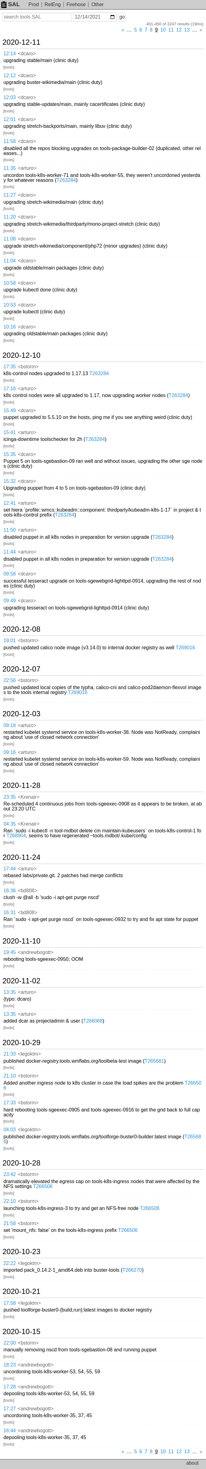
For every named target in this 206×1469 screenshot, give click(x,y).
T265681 (154, 1061)
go (122, 16)
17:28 (9, 1386)
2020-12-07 (21, 669)
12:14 (9, 53)
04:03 (9, 1129)
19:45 (9, 952)
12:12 (9, 75)
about (192, 1463)
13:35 (9, 992)
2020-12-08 (21, 629)
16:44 (9, 1430)
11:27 (9, 195)
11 (171, 29)
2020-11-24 (21, 857)
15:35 (9, 454)
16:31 (9, 912)
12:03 (9, 97)
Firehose (76, 4)
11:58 (9, 141)
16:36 (9, 890)
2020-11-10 (21, 941)
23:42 (9, 1174)
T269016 (185, 647)
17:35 (9, 366)
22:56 (9, 680)
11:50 (9, 530)
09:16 (9, 752)
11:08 (9, 238)
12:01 (9, 119)
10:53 (9, 305)
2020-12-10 (21, 355)
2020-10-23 (21, 1251)
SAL (10, 4)
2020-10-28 (21, 1163)
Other (97, 4)
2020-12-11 (21, 42)
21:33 (9, 1054)
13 (187, 29)
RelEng (52, 4)
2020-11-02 (21, 980)
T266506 (43, 1186)
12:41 (9, 503)
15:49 (9, 410)
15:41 (9, 432)
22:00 (9, 1343)
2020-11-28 (21, 785)
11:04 (9, 260)
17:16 (9, 388)
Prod (33, 4)
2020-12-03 (21, 713)
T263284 (66, 180)
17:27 (9, 1408)
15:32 (9, 481)
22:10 (9, 1201)
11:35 (9, 168)
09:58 (9, 573)
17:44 (9, 868)
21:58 (9, 1223)
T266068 (93, 1020)
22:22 (9, 1263)
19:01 (9, 640)
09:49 (9, 600)
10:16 (9, 326)
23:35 (9, 797)
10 (163, 29)
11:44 (9, 552)
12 (179, 29)
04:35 (9, 824)
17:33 (9, 1102)
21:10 (9, 1075)
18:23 (9, 1364)
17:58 (9, 1303)
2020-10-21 (21, 1291)
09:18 (9, 725)
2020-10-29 (21, 1042)
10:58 (9, 283)
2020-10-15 (21, 1331)
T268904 (16, 835)
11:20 (9, 217)
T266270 (132, 1270)
